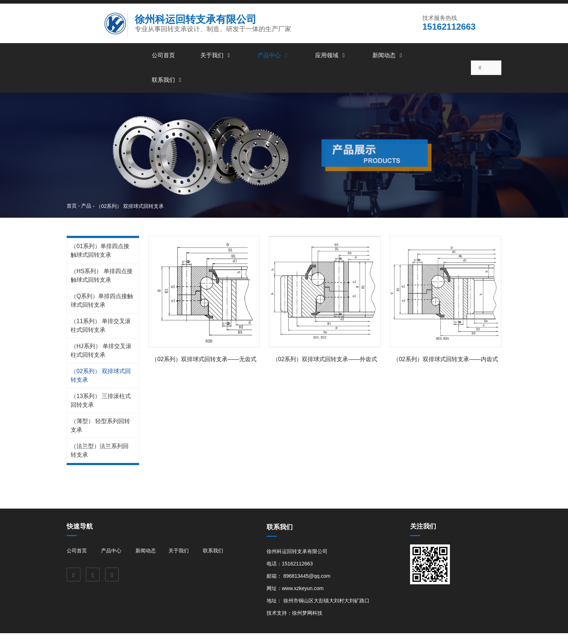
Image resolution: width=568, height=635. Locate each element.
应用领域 (331, 57)
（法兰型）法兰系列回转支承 (100, 451)
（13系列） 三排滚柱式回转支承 (101, 401)
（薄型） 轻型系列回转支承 (100, 426)
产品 (86, 207)
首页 (72, 207)
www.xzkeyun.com (302, 590)
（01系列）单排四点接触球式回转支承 (100, 252)
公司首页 (163, 57)
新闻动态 (388, 57)
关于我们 (216, 57)
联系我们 (168, 81)
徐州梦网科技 (307, 614)
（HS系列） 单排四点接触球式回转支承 (102, 277)
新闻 (140, 553)
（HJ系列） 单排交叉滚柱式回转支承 (101, 351)
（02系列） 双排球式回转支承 (101, 376)
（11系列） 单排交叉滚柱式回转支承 (101, 326)
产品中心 (273, 57)
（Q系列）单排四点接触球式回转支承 (102, 301)
